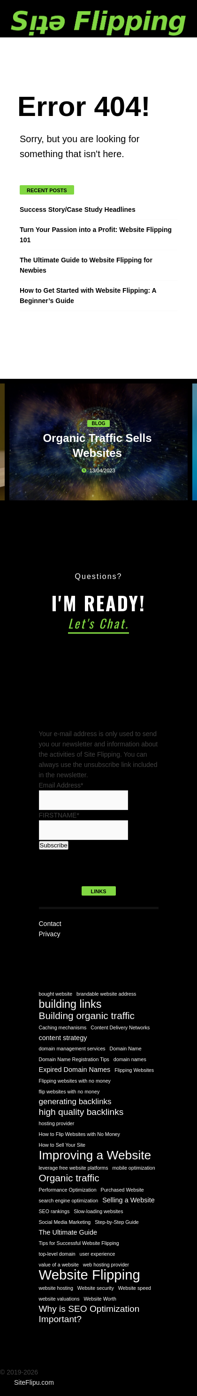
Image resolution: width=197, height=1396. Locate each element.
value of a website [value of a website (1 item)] (59, 1264)
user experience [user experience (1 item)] (97, 1254)
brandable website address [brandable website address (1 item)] (106, 994)
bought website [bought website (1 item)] (56, 994)
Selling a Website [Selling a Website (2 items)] (128, 1200)
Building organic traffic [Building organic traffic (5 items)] (87, 1016)
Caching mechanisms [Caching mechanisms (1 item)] (63, 1027)
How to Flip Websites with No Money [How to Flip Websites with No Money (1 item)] (79, 1134)
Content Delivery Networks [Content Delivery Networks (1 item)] (120, 1027)
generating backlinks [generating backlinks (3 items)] (75, 1101)
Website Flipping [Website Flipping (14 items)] (89, 1275)
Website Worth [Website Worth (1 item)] (99, 1299)
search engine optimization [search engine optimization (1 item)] (68, 1200)
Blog (99, 423)
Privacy (50, 934)
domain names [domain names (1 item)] (130, 1059)
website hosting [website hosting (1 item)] (56, 1288)
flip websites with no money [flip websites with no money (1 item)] (69, 1091)
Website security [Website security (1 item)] (95, 1288)
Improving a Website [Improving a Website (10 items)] (95, 1155)
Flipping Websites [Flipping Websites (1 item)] (134, 1070)
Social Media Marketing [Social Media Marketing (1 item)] (65, 1222)
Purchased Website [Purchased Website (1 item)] (122, 1190)
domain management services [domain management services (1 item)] (72, 1048)
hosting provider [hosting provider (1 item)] (57, 1123)
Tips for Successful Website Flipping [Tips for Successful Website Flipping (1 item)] (79, 1243)
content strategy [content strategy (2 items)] (63, 1038)
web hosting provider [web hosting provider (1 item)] (106, 1264)
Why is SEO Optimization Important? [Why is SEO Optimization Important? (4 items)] (89, 1314)
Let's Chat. (98, 623)
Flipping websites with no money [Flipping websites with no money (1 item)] (75, 1081)
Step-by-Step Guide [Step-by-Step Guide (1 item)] (117, 1222)
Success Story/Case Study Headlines (78, 209)
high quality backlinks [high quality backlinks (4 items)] (81, 1112)
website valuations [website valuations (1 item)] (59, 1299)
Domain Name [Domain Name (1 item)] (126, 1048)
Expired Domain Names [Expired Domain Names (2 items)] (75, 1069)
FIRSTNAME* (59, 815)
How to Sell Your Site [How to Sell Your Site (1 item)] (62, 1145)
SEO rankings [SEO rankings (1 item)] (54, 1211)
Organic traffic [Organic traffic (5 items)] (69, 1178)
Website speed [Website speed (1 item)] (134, 1288)
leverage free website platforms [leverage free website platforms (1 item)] (73, 1168)
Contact (50, 923)
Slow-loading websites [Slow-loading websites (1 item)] (98, 1211)
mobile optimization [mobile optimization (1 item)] (133, 1168)
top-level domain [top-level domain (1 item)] (57, 1254)
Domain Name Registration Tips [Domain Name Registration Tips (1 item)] (74, 1059)
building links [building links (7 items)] (70, 1004)
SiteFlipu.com (34, 1382)
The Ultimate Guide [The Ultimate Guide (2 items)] (68, 1232)
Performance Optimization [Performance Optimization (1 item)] (68, 1190)
